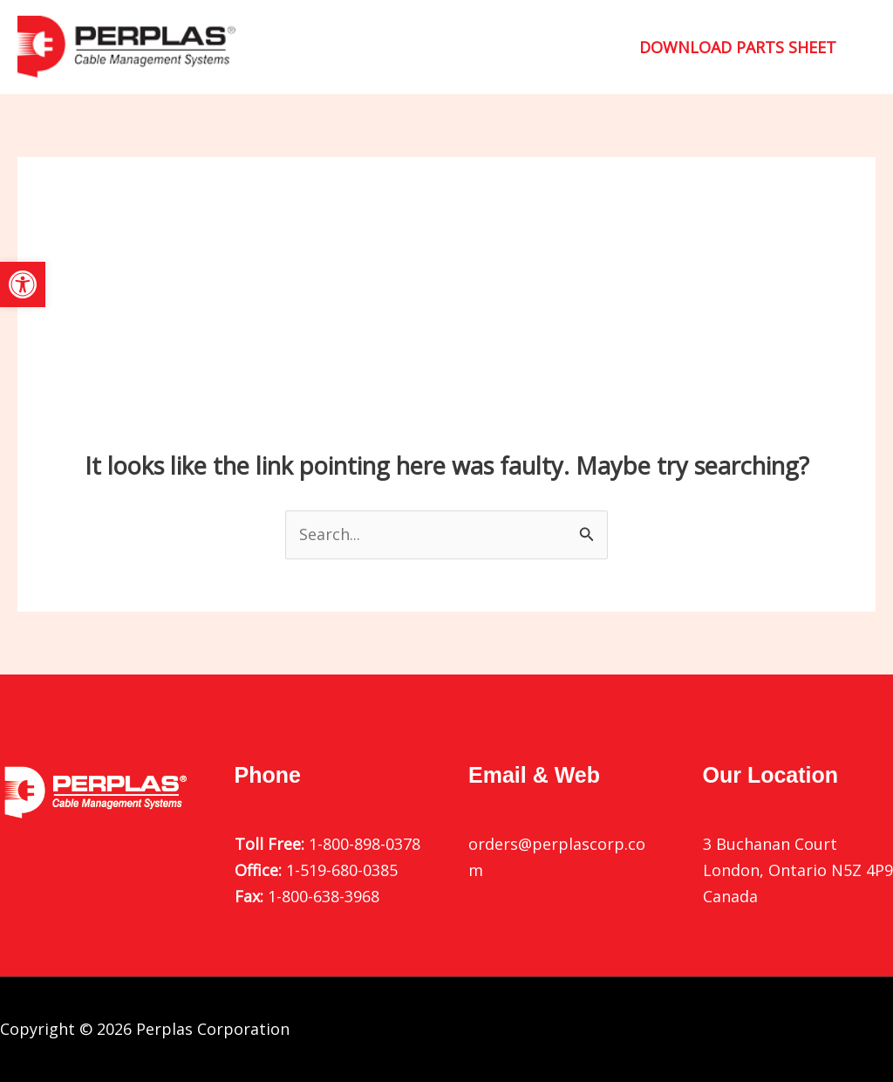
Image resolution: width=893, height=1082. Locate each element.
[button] (22, 284)
